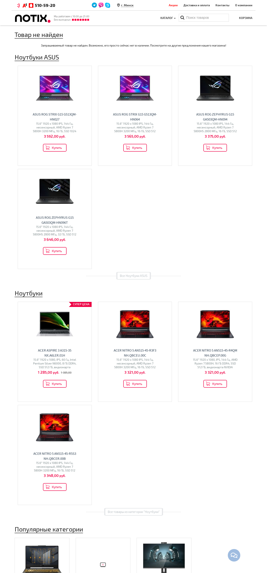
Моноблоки (151, 383)
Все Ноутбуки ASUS (133, 172)
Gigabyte (46, 400)
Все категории (133, 429)
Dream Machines (44, 396)
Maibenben (24, 396)
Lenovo (37, 392)
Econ (93, 399)
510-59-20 (45, 5)
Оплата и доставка (89, 537)
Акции (173, 5)
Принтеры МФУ (147, 556)
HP (51, 392)
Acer (20, 392)
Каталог (168, 18)
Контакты (222, 5)
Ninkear (22, 400)
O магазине (84, 550)
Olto (85, 399)
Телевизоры (91, 390)
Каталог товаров (151, 529)
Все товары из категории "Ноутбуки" (134, 305)
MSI (45, 392)
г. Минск (127, 5)
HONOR (57, 400)
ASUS (27, 392)
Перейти (42, 410)
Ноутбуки (27, 383)
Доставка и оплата (196, 5)
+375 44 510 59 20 (219, 537)
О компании (243, 5)
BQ (80, 399)
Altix (142, 392)
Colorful (33, 400)
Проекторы (145, 550)
